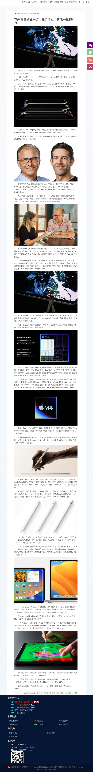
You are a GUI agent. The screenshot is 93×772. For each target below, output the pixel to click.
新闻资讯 (24, 13)
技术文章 (64, 2)
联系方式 (13, 737)
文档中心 (73, 2)
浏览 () (72, 693)
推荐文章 (63, 721)
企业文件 (51, 733)
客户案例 (44, 2)
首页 (24, 2)
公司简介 (13, 733)
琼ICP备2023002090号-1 (20, 767)
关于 (88, 2)
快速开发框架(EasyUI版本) (22, 710)
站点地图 (38, 724)
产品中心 (33, 2)
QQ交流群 (63, 724)
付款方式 (54, 2)
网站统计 (53, 770)
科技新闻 (33, 13)
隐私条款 (13, 724)
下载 (81, 2)
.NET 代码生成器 (18, 713)
